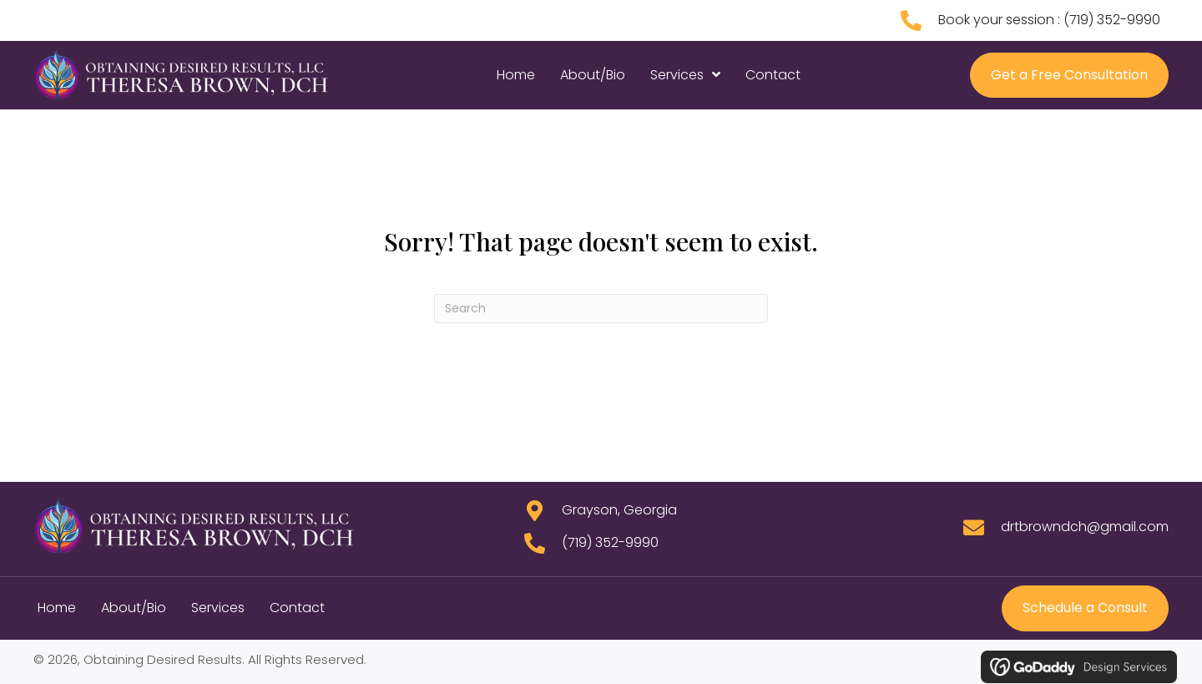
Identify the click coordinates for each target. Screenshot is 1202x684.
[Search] (601, 308)
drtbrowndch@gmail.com (1085, 526)
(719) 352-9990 (1111, 19)
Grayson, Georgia (619, 509)
